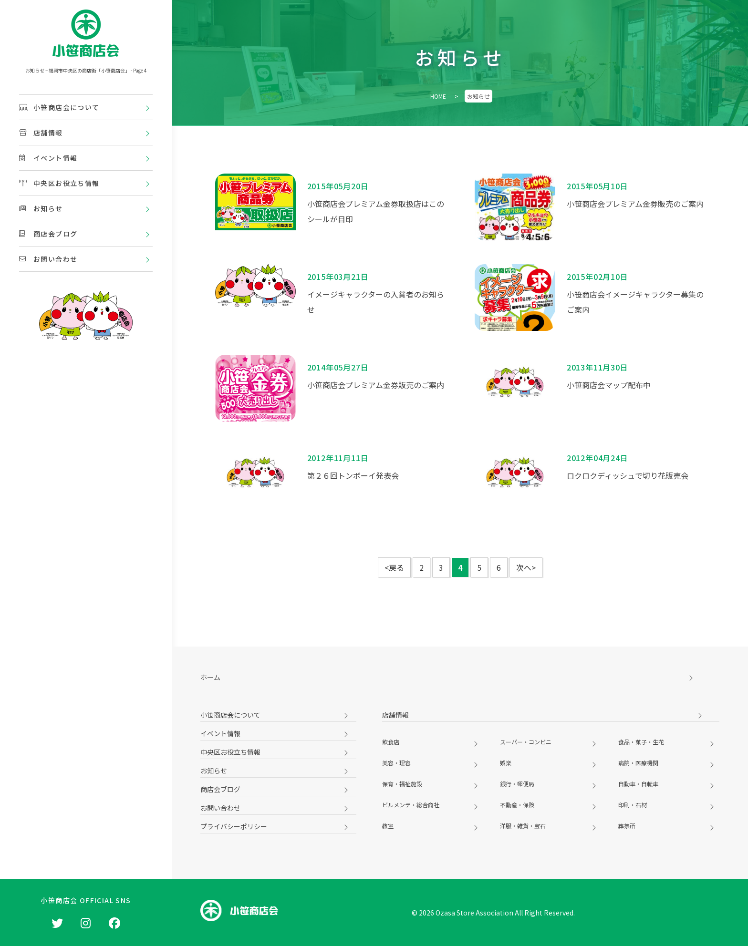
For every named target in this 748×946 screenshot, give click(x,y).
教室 (388, 826)
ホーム (210, 677)
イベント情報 (48, 158)
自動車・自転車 (638, 784)
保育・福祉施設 (402, 784)
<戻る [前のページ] (394, 567)
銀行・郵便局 (517, 784)
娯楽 (505, 763)
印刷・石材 (632, 805)
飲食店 (390, 742)
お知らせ (41, 208)
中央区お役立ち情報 (59, 183)
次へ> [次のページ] (526, 567)
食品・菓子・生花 (641, 742)
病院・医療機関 (638, 763)
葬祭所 (626, 826)
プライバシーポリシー (233, 826)
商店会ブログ (48, 233)
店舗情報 (41, 132)
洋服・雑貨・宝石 (523, 826)
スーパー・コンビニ (525, 742)
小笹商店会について (59, 107)
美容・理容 (396, 763)
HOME (438, 96)
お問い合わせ (48, 259)
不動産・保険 (517, 805)
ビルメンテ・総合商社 (410, 805)
